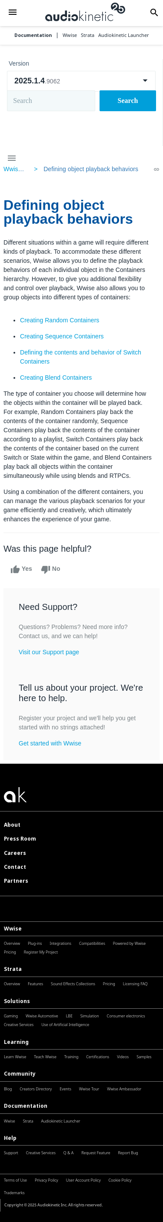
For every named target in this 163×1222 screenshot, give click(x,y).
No (50, 569)
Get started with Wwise (50, 743)
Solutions (17, 1001)
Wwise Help (19, 169)
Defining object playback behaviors (90, 169)
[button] (12, 13)
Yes (21, 569)
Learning (16, 1042)
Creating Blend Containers (56, 377)
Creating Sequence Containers (62, 336)
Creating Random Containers (59, 320)
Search (128, 100)
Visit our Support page (49, 652)
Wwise (13, 928)
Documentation (33, 35)
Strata (13, 969)
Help (10, 1138)
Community (20, 1073)
